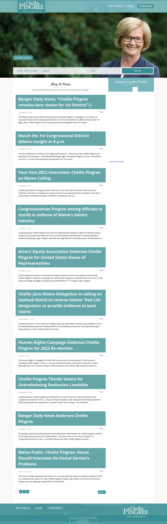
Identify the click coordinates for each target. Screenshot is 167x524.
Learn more (23, 57)
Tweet (101, 112)
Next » (102, 492)
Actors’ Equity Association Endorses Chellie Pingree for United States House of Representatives (60, 257)
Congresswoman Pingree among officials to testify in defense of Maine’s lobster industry (60, 214)
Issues (130, 6)
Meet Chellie (116, 6)
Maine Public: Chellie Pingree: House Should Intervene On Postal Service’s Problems (53, 458)
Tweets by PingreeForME (116, 162)
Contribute (145, 6)
